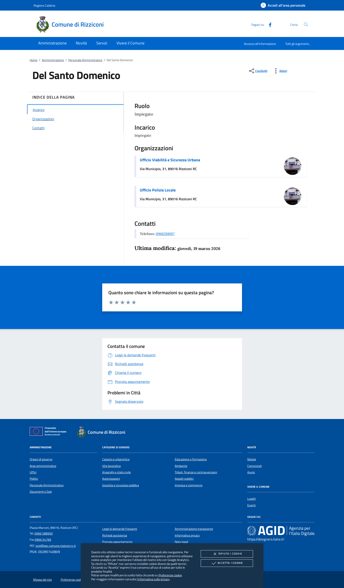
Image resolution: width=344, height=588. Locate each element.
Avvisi (251, 472)
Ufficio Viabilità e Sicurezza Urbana (170, 160)
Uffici (33, 472)
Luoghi (251, 498)
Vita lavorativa (111, 465)
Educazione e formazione (191, 459)
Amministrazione (53, 60)
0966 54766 (43, 539)
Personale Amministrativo (85, 60)
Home (33, 60)
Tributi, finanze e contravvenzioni (196, 472)
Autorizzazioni (111, 478)
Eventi (251, 505)
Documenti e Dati (41, 491)
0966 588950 (44, 533)
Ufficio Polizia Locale (158, 190)
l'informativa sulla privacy (153, 579)
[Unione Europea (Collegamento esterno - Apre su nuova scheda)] (49, 432)
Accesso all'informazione (260, 43)
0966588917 (165, 234)
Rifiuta (226, 553)
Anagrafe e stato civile (116, 472)
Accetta (227, 563)
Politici (34, 478)
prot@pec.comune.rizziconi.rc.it (56, 545)
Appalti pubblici (184, 478)
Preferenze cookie (170, 575)
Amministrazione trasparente (194, 528)
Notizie (251, 459)
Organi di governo (41, 459)
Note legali (181, 541)
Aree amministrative (43, 465)
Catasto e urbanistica (115, 459)
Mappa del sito (42, 579)
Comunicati (254, 465)
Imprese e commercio (188, 485)
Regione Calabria (44, 5)
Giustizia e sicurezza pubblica (120, 485)
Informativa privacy (187, 535)
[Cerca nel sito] (306, 24)
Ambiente (181, 465)
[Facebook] (268, 24)
